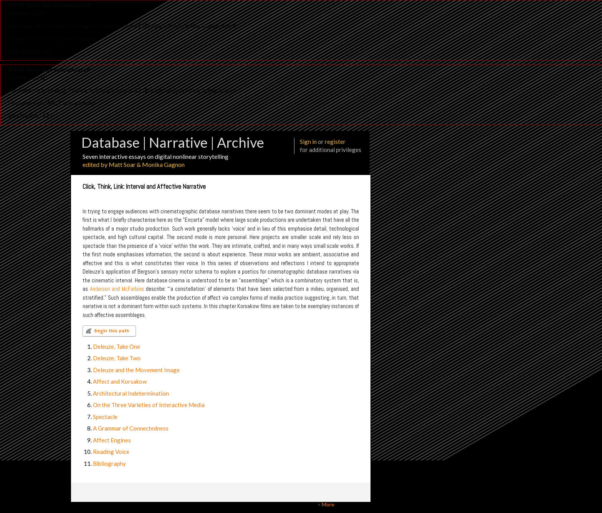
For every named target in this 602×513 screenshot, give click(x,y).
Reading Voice (111, 451)
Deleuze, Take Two (117, 358)
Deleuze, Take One (116, 346)
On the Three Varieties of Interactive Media (149, 404)
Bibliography (109, 463)
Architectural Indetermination (131, 393)
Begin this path (111, 331)
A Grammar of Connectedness (131, 428)
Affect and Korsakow (120, 381)
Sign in (308, 141)
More (328, 504)
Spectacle (105, 416)
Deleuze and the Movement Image (136, 369)
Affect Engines (112, 440)
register (335, 141)
